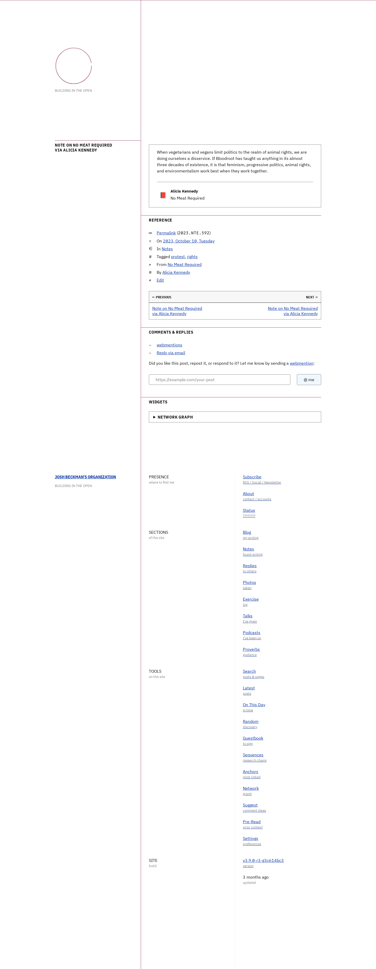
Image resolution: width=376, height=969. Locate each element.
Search (249, 671)
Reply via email (171, 352)
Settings (250, 838)
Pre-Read (252, 821)
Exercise (251, 599)
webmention (301, 363)
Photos (249, 582)
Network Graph (175, 417)
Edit (160, 280)
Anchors (250, 771)
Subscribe (252, 476)
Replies (250, 565)
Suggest (250, 805)
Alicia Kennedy (176, 272)
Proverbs (251, 649)
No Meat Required (185, 264)
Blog (247, 532)
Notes (167, 248)
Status (249, 510)
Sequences (253, 754)
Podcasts (251, 632)
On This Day (254, 704)
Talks (247, 615)
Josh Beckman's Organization (85, 476)
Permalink (166, 232)
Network (251, 788)
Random (250, 721)
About (248, 493)
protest (178, 256)
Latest (249, 688)
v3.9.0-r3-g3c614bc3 (263, 860)
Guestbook (253, 738)
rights (192, 256)
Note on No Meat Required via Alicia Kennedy (177, 311)
